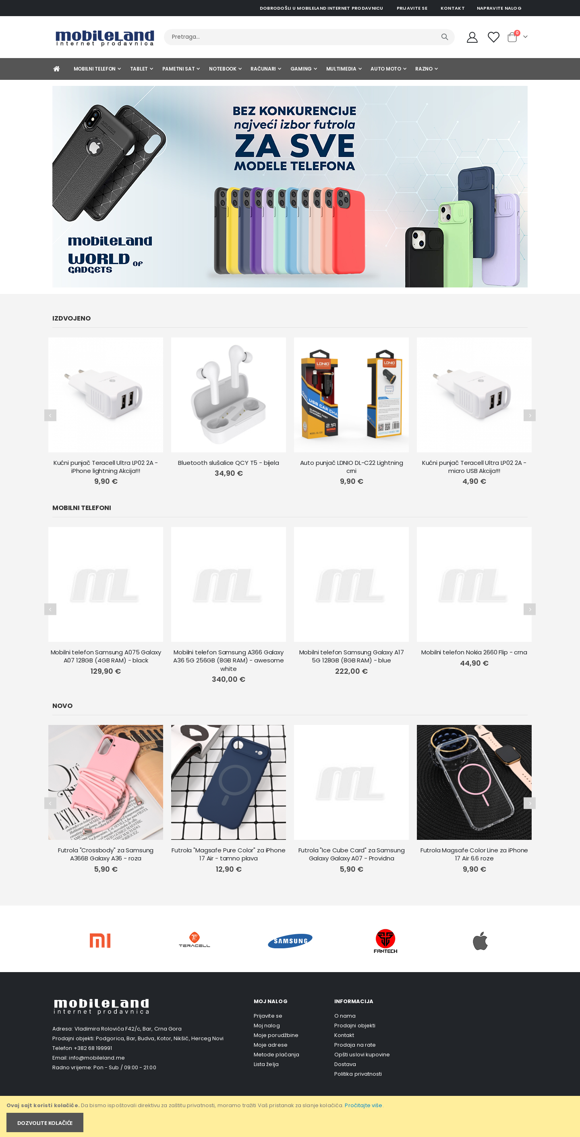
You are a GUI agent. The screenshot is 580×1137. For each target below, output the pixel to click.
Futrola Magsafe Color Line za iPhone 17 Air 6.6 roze (474, 854)
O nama (345, 1016)
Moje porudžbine (276, 1035)
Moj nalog (267, 1025)
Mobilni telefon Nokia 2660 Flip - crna (474, 652)
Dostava (345, 1064)
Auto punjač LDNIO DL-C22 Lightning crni (351, 467)
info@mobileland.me (96, 1058)
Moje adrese (271, 1045)
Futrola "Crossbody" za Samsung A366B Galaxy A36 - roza (106, 854)
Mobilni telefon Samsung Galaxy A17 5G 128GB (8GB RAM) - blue (351, 656)
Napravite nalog (499, 8)
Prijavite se (412, 8)
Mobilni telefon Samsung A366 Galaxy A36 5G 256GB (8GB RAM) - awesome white (228, 660)
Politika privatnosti (358, 1074)
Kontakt (453, 8)
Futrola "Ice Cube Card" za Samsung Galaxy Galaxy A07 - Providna (351, 854)
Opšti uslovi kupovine (362, 1054)
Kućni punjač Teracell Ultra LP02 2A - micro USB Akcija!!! (474, 467)
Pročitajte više (363, 1105)
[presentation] (50, 415)
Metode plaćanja (276, 1054)
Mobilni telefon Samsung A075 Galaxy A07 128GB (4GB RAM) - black (106, 656)
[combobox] (309, 37)
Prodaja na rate (355, 1045)
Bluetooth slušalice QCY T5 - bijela (228, 463)
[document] (290, 1116)
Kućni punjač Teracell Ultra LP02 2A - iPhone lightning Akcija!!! (106, 467)
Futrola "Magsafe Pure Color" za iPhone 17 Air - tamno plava (228, 854)
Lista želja (266, 1064)
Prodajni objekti (354, 1025)
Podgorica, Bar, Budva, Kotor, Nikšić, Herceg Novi (160, 1038)
